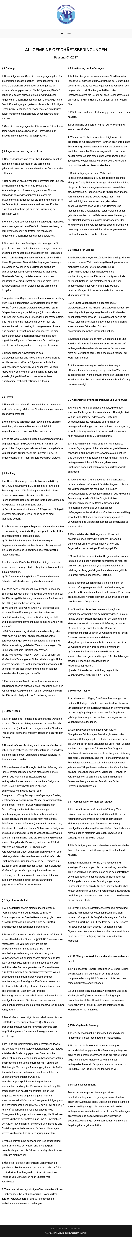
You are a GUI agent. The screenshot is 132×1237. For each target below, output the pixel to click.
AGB (52, 1228)
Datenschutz (75, 1228)
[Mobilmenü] (66, 33)
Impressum (62, 1228)
